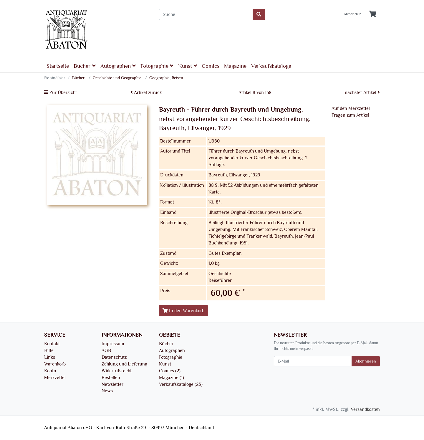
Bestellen (111, 377)
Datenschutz (114, 357)
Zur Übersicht (60, 92)
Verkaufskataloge (271, 66)
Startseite (58, 66)
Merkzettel (55, 377)
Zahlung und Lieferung (124, 364)
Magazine (235, 66)
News (107, 390)
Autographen (118, 66)
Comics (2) (169, 370)
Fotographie (156, 66)
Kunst (187, 66)
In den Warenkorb (183, 310)
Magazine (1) (171, 377)
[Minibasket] (372, 14)
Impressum (113, 343)
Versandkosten (365, 409)
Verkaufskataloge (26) (181, 384)
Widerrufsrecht (117, 370)
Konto (50, 370)
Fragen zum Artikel (350, 115)
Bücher (85, 66)
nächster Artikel (362, 92)
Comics (210, 66)
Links (49, 357)
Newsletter (112, 384)
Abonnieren (365, 361)
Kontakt (52, 343)
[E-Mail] (313, 361)
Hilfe (49, 350)
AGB (106, 350)
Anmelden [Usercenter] (352, 14)
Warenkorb (55, 364)
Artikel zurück (146, 92)
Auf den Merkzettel (351, 108)
